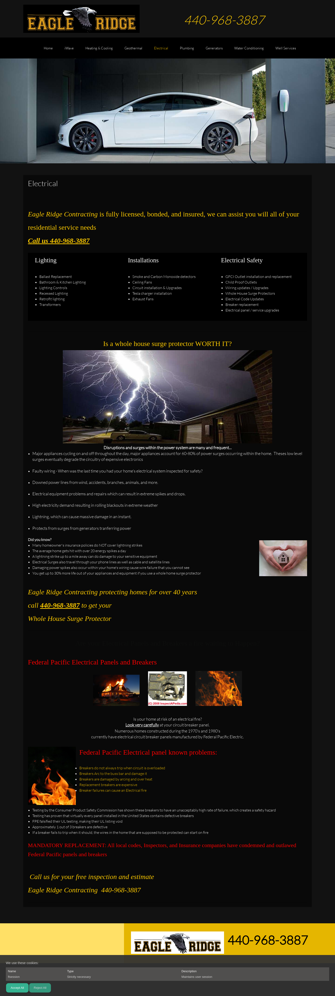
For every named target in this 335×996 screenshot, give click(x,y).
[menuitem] (48, 50)
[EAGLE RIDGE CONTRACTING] (81, 19)
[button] (116, 690)
